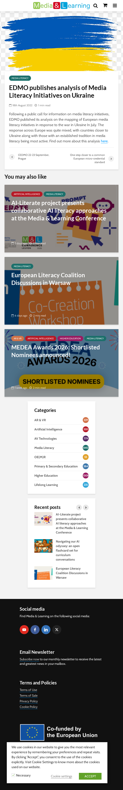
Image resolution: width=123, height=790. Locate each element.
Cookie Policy (29, 707)
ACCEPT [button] (90, 776)
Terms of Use (28, 690)
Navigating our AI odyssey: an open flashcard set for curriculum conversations (68, 550)
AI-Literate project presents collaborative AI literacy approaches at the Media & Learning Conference (72, 523)
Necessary (23, 775)
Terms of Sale (29, 695)
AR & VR (17, 338)
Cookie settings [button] (61, 776)
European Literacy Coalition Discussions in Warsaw (72, 573)
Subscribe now (29, 659)
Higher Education (70, 338)
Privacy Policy (29, 701)
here (104, 141)
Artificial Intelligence (27, 194)
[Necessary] (13, 775)
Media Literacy (20, 78)
